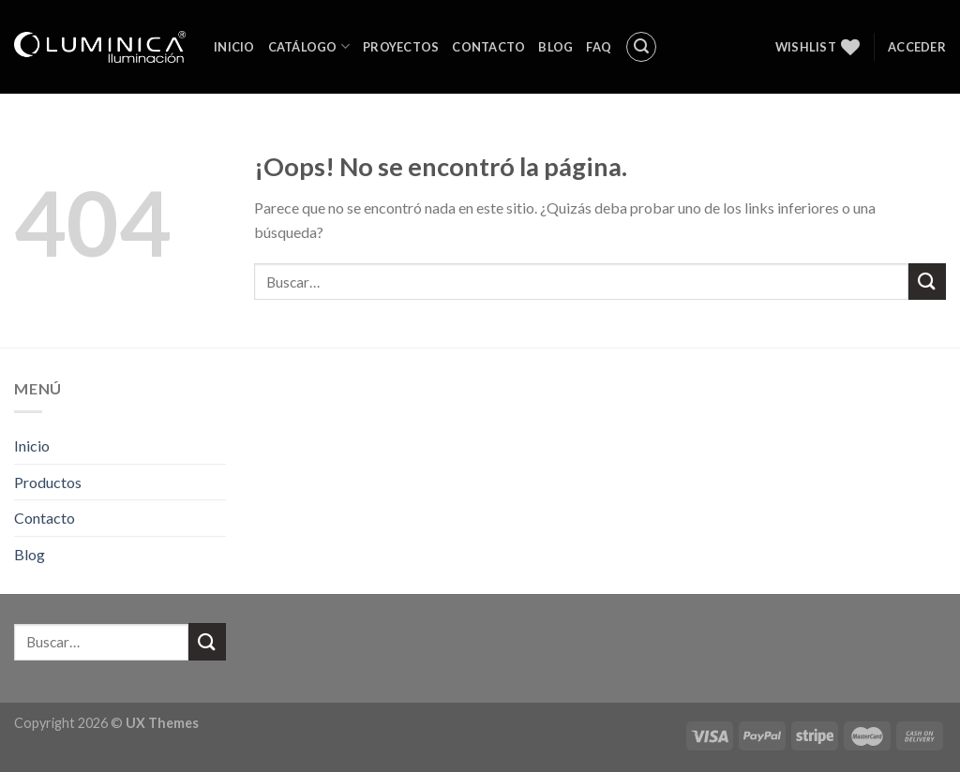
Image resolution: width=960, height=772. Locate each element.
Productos (48, 482)
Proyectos (401, 46)
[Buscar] (641, 47)
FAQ (598, 46)
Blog (555, 46)
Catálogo (309, 46)
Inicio (234, 46)
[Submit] (927, 281)
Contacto (488, 46)
